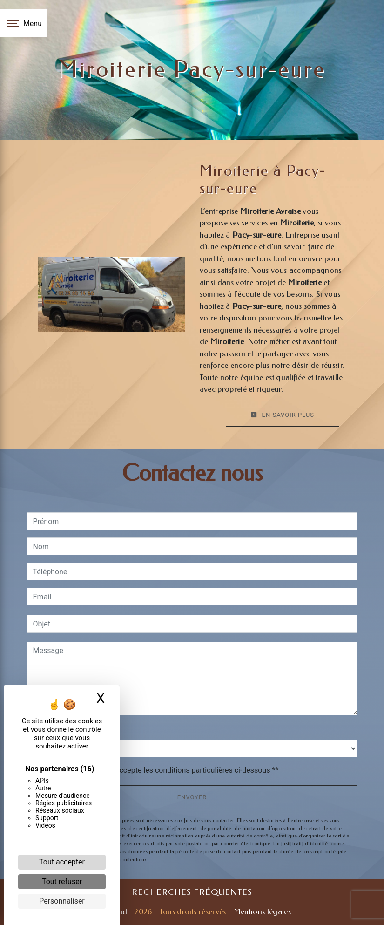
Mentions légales (261, 911)
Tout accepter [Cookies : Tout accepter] (62, 861)
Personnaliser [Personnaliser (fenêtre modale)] (62, 901)
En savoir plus (282, 414)
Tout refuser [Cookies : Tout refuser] (62, 881)
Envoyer (192, 797)
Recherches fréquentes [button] (192, 892)
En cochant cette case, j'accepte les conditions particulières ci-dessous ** (157, 770)
